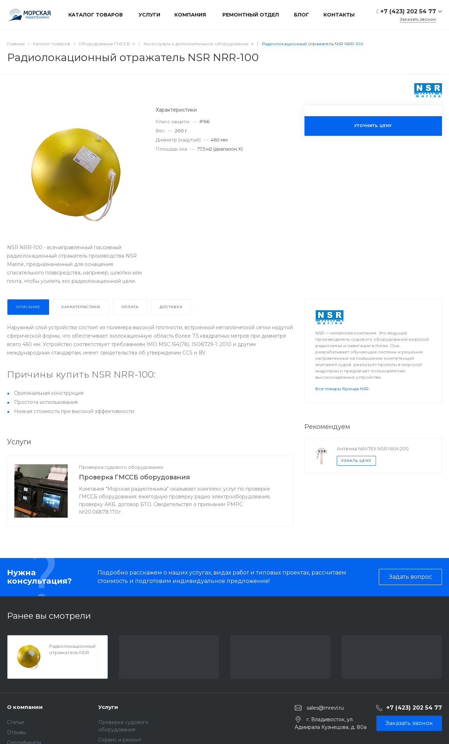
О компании (25, 707)
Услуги (108, 707)
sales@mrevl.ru (325, 708)
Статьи (15, 722)
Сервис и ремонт (119, 740)
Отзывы (16, 732)
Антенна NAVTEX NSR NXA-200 (373, 448)
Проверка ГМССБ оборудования (134, 477)
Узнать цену (356, 460)
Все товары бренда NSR (342, 388)
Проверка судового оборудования (121, 467)
